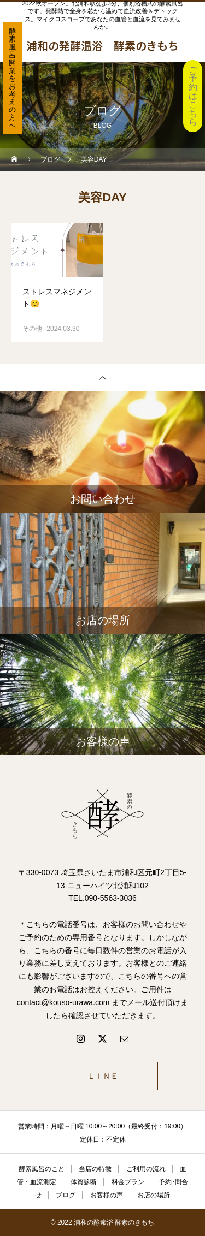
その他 (32, 328)
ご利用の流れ (146, 1169)
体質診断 (84, 1182)
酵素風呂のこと (42, 1169)
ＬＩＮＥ (102, 1076)
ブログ (65, 1195)
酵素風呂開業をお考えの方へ (12, 78)
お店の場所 (153, 1195)
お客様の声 (106, 1195)
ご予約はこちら (193, 96)
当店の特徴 (95, 1169)
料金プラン (128, 1182)
